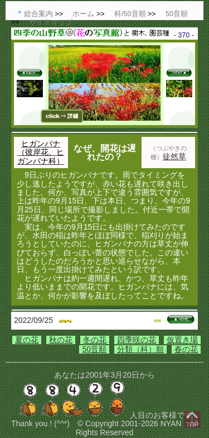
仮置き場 (182, 339)
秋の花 (60, 339)
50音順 (94, 349)
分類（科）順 (140, 349)
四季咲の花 (136, 339)
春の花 (186, 349)
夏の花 (26, 339)
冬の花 (94, 339)
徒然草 (174, 156)
